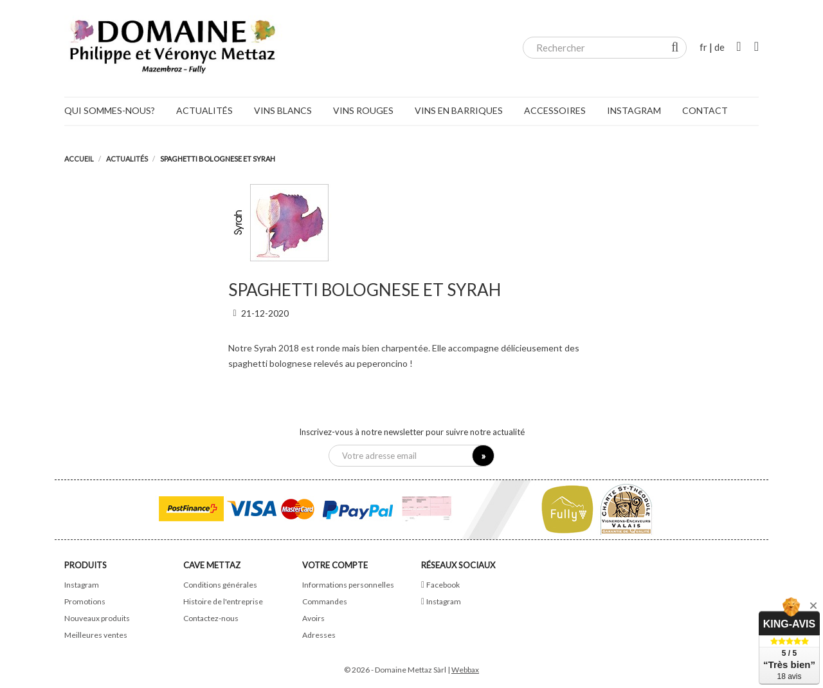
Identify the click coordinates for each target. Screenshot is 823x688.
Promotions (84, 601)
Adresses (319, 635)
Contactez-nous (211, 618)
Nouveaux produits (97, 618)
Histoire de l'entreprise (223, 601)
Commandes (324, 601)
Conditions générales (220, 585)
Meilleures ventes (95, 635)
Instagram (81, 585)
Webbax (465, 669)
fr (703, 47)
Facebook (443, 585)
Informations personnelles (348, 585)
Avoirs (313, 618)
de (719, 47)
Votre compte (335, 565)
